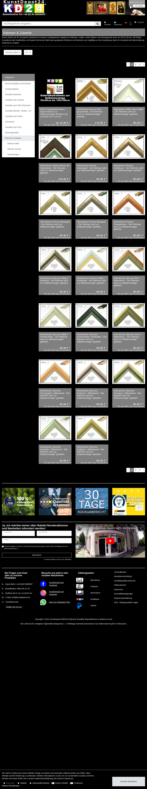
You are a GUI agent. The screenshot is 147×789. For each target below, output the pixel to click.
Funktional (78, 783)
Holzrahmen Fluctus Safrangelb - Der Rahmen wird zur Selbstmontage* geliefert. (92, 168)
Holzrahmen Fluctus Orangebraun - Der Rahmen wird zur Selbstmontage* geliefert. (127, 225)
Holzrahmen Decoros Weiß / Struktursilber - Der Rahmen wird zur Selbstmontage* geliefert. (54, 338)
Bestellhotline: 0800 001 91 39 (17, 589)
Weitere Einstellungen (11, 786)
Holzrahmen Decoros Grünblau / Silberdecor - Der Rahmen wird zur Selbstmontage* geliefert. (54, 450)
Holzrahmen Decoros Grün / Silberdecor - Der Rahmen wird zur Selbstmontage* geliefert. (127, 338)
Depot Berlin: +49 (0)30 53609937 (19, 584)
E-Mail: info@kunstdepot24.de (18, 597)
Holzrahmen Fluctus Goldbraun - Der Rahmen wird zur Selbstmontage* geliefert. (128, 168)
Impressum (118, 589)
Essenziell (10, 783)
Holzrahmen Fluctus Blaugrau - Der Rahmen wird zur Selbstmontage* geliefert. (91, 224)
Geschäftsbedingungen (123, 594)
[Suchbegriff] (48, 23)
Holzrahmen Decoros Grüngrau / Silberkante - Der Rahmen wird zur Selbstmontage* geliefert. (127, 394)
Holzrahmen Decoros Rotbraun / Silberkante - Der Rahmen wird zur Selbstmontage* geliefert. (90, 394)
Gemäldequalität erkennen (124, 581)
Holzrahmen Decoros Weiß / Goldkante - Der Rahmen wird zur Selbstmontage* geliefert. (91, 280)
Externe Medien (61, 783)
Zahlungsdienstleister (41, 783)
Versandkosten (120, 572)
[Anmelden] (107, 23)
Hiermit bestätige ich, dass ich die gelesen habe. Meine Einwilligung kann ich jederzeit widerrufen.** (36, 547)
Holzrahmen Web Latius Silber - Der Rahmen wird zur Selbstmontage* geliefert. (128, 111)
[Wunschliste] (130, 23)
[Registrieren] (118, 23)
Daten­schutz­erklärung (44, 778)
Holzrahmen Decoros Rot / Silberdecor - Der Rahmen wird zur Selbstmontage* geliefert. (127, 282)
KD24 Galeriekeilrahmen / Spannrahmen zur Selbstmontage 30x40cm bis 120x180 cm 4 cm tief (54, 113)
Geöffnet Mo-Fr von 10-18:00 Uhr (18, 593)
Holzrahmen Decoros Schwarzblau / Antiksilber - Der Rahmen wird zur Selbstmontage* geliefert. (92, 338)
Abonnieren (36, 555)
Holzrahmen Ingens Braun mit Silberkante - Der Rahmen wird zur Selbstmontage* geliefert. (54, 169)
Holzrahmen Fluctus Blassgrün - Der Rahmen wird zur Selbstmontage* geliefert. (55, 224)
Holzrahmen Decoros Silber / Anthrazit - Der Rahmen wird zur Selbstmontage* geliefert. (54, 280)
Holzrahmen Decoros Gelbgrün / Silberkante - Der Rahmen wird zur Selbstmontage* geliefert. (90, 450)
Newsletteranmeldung (123, 576)
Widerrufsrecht (120, 585)
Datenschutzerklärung (123, 598)
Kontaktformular (12, 602)
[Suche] (97, 23)
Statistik (23, 783)
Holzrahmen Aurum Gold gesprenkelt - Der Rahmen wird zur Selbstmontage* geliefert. (90, 113)
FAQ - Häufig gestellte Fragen (126, 602)
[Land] (125, 22)
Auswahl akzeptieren (128, 781)
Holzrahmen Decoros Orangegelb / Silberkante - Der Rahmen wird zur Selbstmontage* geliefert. (55, 394)
